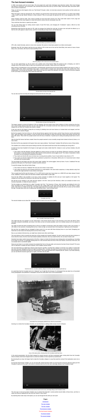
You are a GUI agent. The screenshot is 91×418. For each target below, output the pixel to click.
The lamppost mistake (45, 409)
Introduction (45, 401)
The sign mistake (45, 404)
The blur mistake (45, 406)
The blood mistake (45, 413)
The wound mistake (45, 416)
